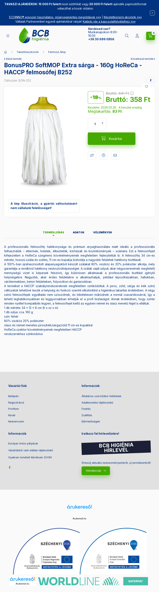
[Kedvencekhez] (146, 86)
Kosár (12, 415)
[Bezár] (152, 12)
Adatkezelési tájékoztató (97, 402)
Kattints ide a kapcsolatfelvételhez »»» (109, 21)
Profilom (13, 408)
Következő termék (142, 58)
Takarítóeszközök (28, 52)
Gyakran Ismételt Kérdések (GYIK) (30, 457)
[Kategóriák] (8, 36)
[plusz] (102, 121)
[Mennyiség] (95, 124)
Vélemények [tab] (102, 232)
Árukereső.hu (79, 518)
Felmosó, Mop (57, 52)
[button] (44, 143)
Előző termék (14, 58)
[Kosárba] (111, 138)
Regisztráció (16, 402)
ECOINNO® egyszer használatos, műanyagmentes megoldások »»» (55, 17)
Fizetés (86, 408)
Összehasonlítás (92, 155)
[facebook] (151, 80)
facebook (9, 467)
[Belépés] (137, 36)
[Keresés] (127, 36)
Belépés (13, 396)
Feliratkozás (93, 470)
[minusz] (102, 127)
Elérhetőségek (91, 421)
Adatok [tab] (78, 232)
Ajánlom (115, 155)
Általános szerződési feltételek (101, 396)
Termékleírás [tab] (53, 232)
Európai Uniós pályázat (23, 443)
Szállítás (87, 415)
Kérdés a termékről (103, 155)
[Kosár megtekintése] (150, 36)
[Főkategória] (5, 52)
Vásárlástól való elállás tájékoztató (30, 450)
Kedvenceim (16, 421)
